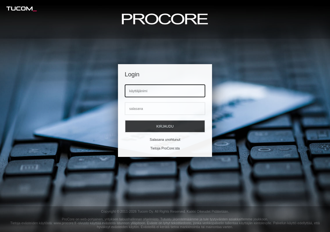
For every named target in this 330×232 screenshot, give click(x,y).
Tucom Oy (145, 211)
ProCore (68, 219)
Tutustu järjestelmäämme (179, 219)
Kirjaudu (164, 126)
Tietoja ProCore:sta (165, 148)
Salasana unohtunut (165, 139)
